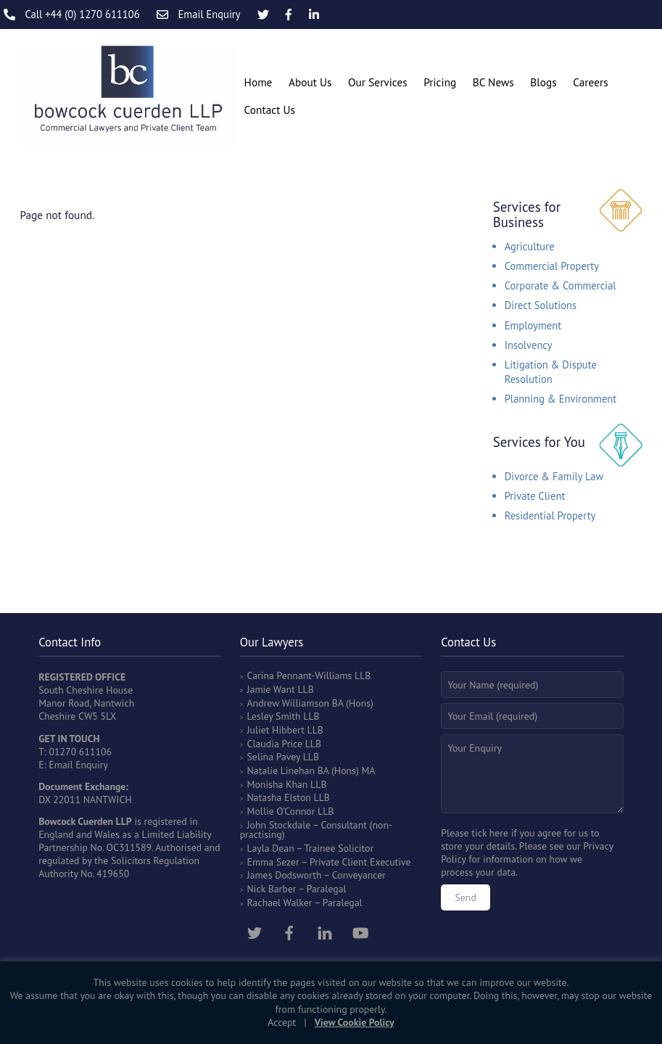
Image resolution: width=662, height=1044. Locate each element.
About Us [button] (310, 82)
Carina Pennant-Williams (299, 675)
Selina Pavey (275, 756)
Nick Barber (272, 888)
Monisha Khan (277, 784)
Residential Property (550, 515)
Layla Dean (270, 848)
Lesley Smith (274, 716)
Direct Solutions (541, 305)
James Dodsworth (284, 874)
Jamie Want (271, 689)
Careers (590, 82)
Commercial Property (552, 266)
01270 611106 (80, 751)
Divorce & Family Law (554, 476)
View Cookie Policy (354, 1022)
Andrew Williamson (288, 703)
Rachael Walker (280, 902)
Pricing (439, 82)
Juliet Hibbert (276, 729)
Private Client (535, 496)
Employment (533, 325)
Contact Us (269, 109)
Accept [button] (282, 1022)
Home (258, 82)
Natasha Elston (279, 797)
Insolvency (529, 345)
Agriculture (530, 246)
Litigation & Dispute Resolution (551, 372)
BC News (493, 82)
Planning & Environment (561, 399)
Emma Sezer (273, 861)
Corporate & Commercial (560, 285)
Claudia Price (274, 743)
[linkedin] (324, 931)
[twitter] (254, 931)
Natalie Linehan (281, 770)
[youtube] (360, 931)
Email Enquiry (78, 764)
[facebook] (289, 931)
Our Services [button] (377, 82)
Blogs (543, 82)
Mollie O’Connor (281, 811)
